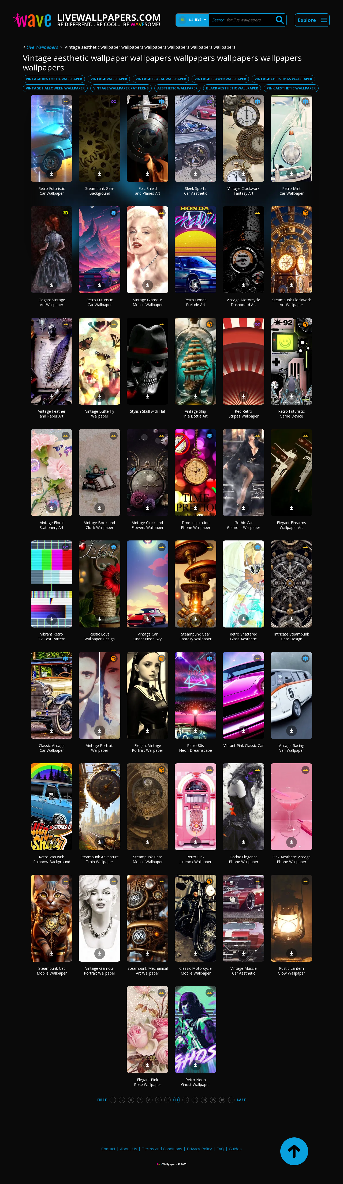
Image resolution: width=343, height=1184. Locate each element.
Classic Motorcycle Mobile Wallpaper (195, 971)
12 (186, 1099)
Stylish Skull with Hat (147, 411)
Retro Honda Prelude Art (195, 302)
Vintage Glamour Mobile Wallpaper (148, 302)
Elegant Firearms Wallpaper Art (291, 525)
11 (176, 1099)
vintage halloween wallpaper (55, 88)
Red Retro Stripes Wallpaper (244, 414)
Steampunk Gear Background (99, 191)
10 (167, 1099)
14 (204, 1099)
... (122, 1099)
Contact (108, 1148)
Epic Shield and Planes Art (147, 191)
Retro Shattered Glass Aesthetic (243, 636)
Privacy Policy (199, 1148)
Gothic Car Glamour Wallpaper (243, 525)
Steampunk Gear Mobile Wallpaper (148, 859)
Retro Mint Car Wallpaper (291, 191)
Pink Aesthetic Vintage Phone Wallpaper (291, 859)
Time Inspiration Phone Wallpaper (195, 525)
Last (241, 1099)
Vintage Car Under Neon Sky (147, 636)
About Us (128, 1148)
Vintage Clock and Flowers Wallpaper (147, 525)
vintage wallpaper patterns (121, 88)
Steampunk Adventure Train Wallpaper (99, 859)
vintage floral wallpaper (161, 78)
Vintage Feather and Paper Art (51, 414)
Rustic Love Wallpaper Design (99, 636)
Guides (235, 1148)
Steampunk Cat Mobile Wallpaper (52, 971)
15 (213, 1099)
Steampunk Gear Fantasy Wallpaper (195, 636)
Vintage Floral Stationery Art (52, 525)
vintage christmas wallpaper (283, 78)
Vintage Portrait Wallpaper (99, 748)
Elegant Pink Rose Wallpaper (147, 1082)
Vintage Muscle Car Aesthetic (243, 971)
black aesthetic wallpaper (232, 88)
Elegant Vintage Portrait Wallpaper (147, 748)
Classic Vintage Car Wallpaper (52, 748)
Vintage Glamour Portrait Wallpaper (99, 971)
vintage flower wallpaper (220, 78)
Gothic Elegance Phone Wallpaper (243, 859)
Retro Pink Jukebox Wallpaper (195, 859)
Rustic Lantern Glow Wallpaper (291, 971)
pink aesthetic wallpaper (291, 88)
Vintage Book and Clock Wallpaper (99, 525)
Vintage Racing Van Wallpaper (291, 748)
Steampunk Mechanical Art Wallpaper (148, 971)
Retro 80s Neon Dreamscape (195, 748)
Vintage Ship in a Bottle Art (196, 414)
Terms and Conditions (162, 1148)
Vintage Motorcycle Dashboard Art (243, 302)
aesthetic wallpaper (177, 88)
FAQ (220, 1148)
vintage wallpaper (109, 78)
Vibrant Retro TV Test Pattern (51, 636)
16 (222, 1099)
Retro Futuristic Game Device (291, 414)
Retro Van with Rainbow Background (51, 859)
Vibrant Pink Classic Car (243, 745)
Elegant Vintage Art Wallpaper (51, 302)
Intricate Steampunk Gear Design (291, 636)
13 (195, 1099)
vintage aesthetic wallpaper (54, 78)
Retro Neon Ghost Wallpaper (195, 1082)
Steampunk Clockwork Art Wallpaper (291, 302)
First (102, 1099)
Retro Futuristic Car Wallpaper (51, 191)
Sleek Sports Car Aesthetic (195, 191)
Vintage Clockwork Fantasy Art (243, 191)
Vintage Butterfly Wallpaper (99, 414)
